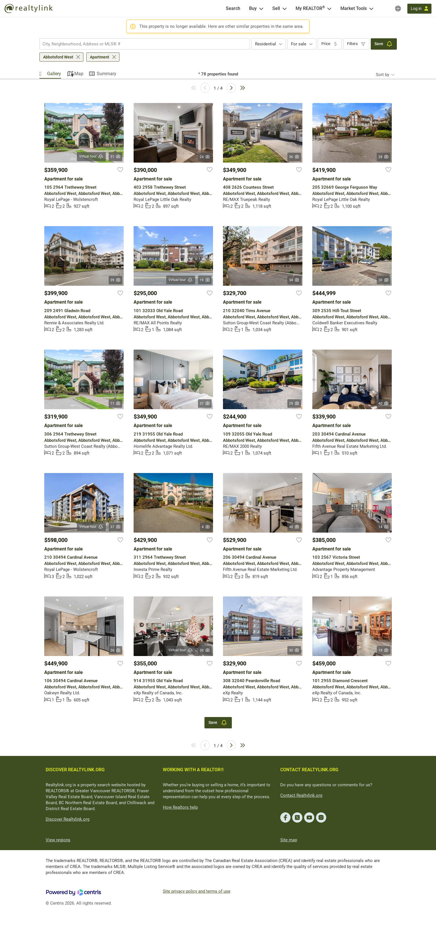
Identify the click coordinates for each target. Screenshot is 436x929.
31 (115, 157)
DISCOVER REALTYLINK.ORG (75, 769)
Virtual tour (91, 156)
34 (294, 280)
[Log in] (419, 9)
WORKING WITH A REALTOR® (193, 769)
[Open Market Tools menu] (371, 8)
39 (115, 280)
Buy (253, 8)
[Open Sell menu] (284, 8)
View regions (58, 839)
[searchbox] (141, 44)
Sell (276, 8)
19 (205, 280)
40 (383, 403)
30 (383, 280)
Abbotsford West (58, 57)
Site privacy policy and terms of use (196, 891)
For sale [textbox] (298, 44)
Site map (288, 839)
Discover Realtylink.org (67, 819)
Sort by (382, 74)
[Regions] (398, 8)
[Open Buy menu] (261, 8)
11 (115, 403)
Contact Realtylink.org (301, 795)
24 (205, 157)
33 (205, 650)
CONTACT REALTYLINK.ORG (309, 769)
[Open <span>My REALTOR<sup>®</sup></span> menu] (329, 8)
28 (383, 157)
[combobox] (144, 44)
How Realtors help (180, 807)
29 (294, 403)
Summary (106, 73)
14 (383, 527)
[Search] (233, 8)
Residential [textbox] (265, 44)
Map (78, 73)
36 (294, 157)
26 (115, 650)
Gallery (54, 73)
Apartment (99, 57)
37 (205, 403)
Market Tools (353, 8)
